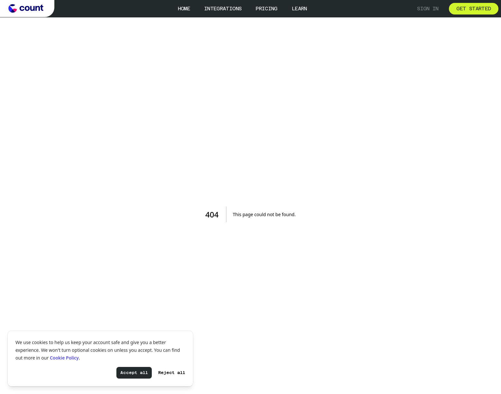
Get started (473, 8)
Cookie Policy (64, 358)
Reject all (171, 372)
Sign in (428, 8)
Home (184, 8)
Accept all (134, 372)
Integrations (222, 8)
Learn (299, 8)
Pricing (267, 8)
